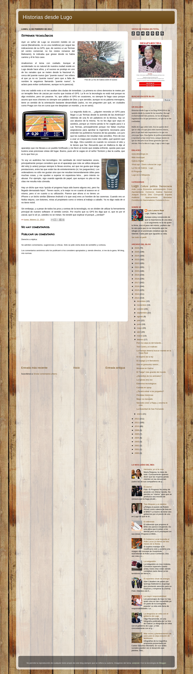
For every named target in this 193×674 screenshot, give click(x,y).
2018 (137, 279)
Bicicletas (167, 197)
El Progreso (137, 171)
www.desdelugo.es (140, 154)
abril (139, 332)
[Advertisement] (73, 343)
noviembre (142, 305)
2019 (137, 275)
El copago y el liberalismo (148, 361)
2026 (137, 248)
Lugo (135, 186)
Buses (167, 200)
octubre (140, 309)
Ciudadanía (159, 200)
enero (140, 414)
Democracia (165, 186)
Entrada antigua (115, 367)
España (168, 195)
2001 (137, 449)
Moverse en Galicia (145, 368)
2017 (137, 282)
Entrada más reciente (34, 367)
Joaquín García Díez (142, 195)
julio (139, 320)
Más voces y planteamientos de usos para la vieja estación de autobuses (157, 635)
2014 (137, 294)
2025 (137, 252)
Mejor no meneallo (145, 399)
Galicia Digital (138, 161)
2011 (137, 422)
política (153, 186)
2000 (137, 453)
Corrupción (158, 195)
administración (159, 189)
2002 (137, 445)
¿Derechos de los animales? (149, 376)
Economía (147, 189)
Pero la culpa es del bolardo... (150, 343)
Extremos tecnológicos (146, 383)
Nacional (168, 192)
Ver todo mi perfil (139, 237)
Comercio (150, 192)
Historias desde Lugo (47, 17)
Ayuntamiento (138, 192)
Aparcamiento (151, 197)
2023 (137, 259)
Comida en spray (144, 387)
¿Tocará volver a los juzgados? (150, 391)
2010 (137, 426)
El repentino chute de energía (156, 579)
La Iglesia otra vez (145, 380)
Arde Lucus (137, 189)
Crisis (169, 189)
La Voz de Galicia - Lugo (142, 168)
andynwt (135, 663)
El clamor (148, 487)
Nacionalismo (149, 200)
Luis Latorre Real (156, 210)
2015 (137, 290)
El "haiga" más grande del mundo (151, 372)
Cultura (144, 186)
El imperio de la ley (145, 357)
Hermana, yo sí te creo (154, 469)
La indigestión (150, 561)
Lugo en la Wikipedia (141, 175)
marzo (140, 336)
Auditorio (135, 197)
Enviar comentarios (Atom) (45, 374)
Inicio (76, 367)
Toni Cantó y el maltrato (147, 347)
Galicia (159, 192)
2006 (137, 430)
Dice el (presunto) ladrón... (148, 364)
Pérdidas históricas (145, 395)
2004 (137, 438)
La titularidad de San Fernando (150, 409)
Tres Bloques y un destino (155, 504)
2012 (137, 419)
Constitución (137, 200)
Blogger (162, 663)
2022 (137, 263)
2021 (137, 267)
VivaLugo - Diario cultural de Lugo (146, 164)
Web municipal (138, 157)
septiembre (142, 313)
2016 (137, 286)
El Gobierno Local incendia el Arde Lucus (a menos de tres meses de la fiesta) (156, 541)
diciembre (141, 301)
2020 (137, 271)
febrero (140, 339)
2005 (137, 434)
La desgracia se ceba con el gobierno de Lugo (156, 615)
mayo (139, 328)
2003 (137, 442)
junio (139, 324)
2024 (137, 256)
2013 (137, 298)
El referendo (149, 522)
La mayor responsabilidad (155, 596)
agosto (140, 316)
